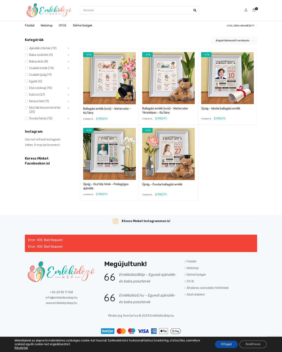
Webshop (193, 268)
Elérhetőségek (196, 274)
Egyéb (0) (35, 81)
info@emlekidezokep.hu (62, 297)
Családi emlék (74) (41, 68)
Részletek (21, 348)
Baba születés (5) (41, 55)
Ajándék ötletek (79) (43, 48)
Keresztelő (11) (39, 101)
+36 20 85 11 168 (61, 292)
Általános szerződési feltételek (208, 288)
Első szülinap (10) (40, 88)
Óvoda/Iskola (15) (40, 118)
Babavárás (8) (38, 61)
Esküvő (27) (37, 94)
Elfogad (226, 344)
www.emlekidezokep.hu (61, 303)
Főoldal (191, 261)
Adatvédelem (196, 294)
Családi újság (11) (40, 75)
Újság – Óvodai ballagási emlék (162, 184)
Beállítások (253, 344)
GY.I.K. (190, 281)
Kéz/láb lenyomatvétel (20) (44, 110)
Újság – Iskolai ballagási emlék (220, 108)
